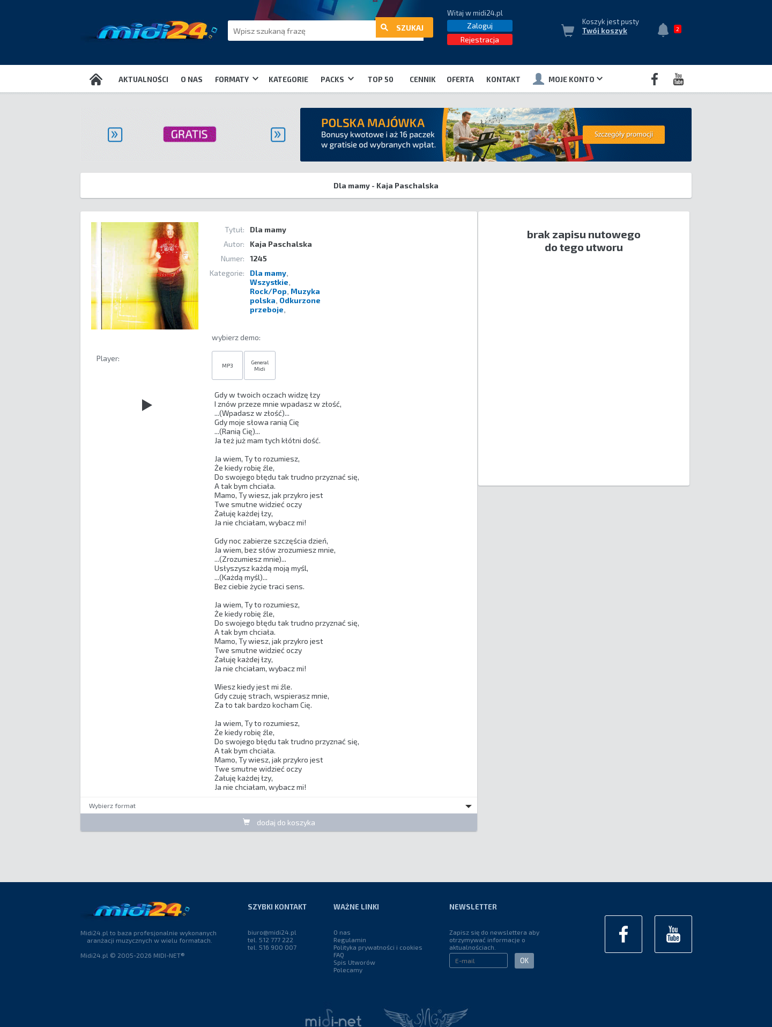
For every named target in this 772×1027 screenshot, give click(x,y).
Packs (337, 79)
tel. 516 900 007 (272, 947)
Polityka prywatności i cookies (377, 947)
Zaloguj (480, 25)
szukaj (402, 30)
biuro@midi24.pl (272, 932)
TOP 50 (381, 79)
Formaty (236, 79)
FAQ (338, 954)
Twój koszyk (604, 30)
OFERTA (460, 79)
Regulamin (349, 939)
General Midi (260, 365)
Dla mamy (268, 272)
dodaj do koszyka (279, 821)
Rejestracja (480, 39)
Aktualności (143, 79)
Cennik (423, 79)
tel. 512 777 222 (270, 939)
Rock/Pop (268, 291)
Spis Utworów (354, 962)
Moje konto (568, 79)
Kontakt (503, 79)
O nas (192, 79)
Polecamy (347, 969)
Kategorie (288, 79)
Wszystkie (269, 282)
